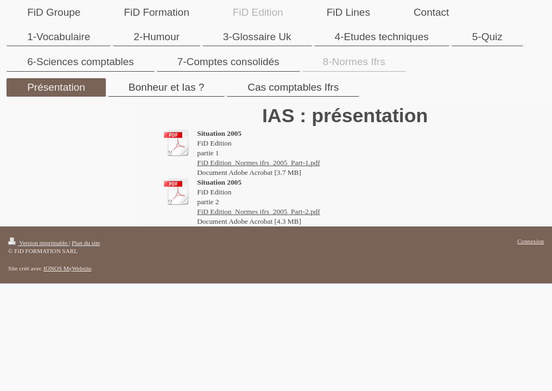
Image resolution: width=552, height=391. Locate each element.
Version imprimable (38, 242)
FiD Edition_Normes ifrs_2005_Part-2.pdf (258, 211)
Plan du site (86, 242)
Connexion (530, 241)
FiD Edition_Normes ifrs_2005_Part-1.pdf (258, 163)
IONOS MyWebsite (67, 268)
